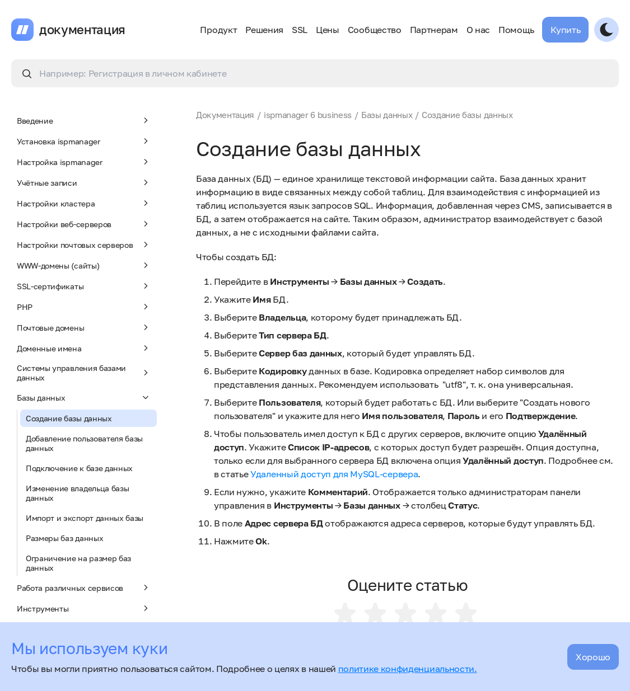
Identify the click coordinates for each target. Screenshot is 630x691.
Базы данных (84, 397)
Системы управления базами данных (84, 372)
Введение (84, 120)
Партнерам (434, 29)
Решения (264, 29)
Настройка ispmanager (84, 161)
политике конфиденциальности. (407, 668)
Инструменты (84, 608)
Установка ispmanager (84, 141)
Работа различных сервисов (84, 587)
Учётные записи (84, 182)
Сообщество (375, 29)
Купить (565, 29)
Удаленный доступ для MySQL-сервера (334, 474)
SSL (299, 29)
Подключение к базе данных (79, 468)
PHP (84, 306)
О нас (478, 29)
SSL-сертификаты (84, 286)
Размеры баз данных (64, 538)
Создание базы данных (69, 418)
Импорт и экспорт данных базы (84, 518)
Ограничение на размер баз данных (78, 562)
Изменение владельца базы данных (77, 492)
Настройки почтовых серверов (84, 244)
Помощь (516, 29)
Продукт (218, 29)
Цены (327, 29)
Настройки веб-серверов (84, 223)
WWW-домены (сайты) (84, 265)
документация (82, 29)
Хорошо (593, 656)
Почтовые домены (84, 327)
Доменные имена (84, 348)
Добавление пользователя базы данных (84, 443)
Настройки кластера (84, 203)
